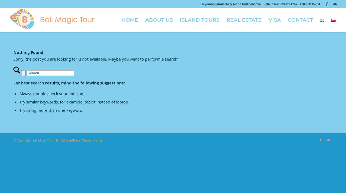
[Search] (50, 73)
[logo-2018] (54, 20)
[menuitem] (130, 20)
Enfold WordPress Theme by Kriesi (79, 140)
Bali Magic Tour (42, 140)
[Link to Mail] (335, 4)
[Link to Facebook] (327, 4)
